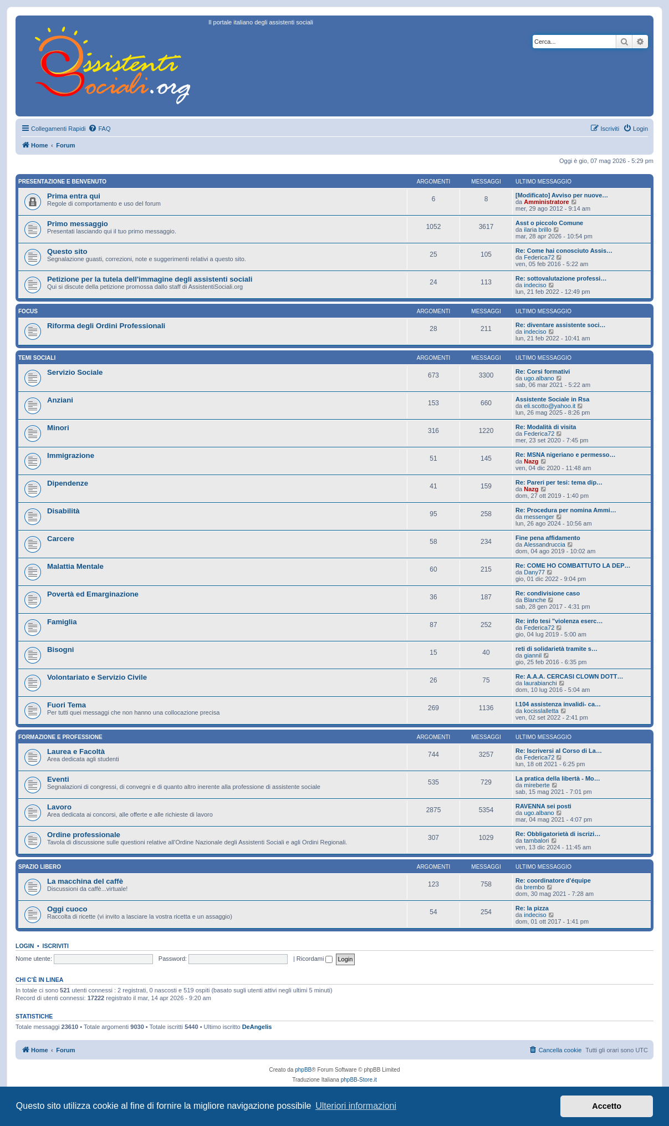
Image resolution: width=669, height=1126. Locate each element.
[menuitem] (99, 128)
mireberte (536, 785)
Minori (58, 428)
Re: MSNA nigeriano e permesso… (565, 454)
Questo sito (67, 251)
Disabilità (63, 511)
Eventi (58, 779)
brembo (534, 887)
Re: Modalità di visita (545, 427)
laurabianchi (540, 683)
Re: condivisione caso (547, 593)
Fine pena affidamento (547, 537)
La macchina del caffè (85, 881)
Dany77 (534, 572)
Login (25, 945)
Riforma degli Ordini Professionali (106, 326)
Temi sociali (36, 358)
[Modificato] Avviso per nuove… (561, 195)
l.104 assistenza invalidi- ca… (558, 704)
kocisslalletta (541, 710)
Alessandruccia (544, 544)
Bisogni (60, 649)
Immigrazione (70, 455)
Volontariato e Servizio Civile (97, 677)
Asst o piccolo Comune (549, 223)
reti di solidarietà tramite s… (556, 648)
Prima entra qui (73, 196)
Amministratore (546, 201)
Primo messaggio (77, 224)
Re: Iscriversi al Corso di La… (558, 750)
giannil (533, 655)
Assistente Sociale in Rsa (552, 399)
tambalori (536, 840)
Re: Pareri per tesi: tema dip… (558, 482)
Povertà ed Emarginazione (93, 594)
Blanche (535, 600)
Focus (28, 311)
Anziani (60, 400)
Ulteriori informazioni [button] (355, 1105)
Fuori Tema (66, 705)
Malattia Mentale (75, 566)
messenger (539, 516)
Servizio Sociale (75, 372)
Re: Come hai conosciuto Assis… (563, 250)
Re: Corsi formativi (542, 371)
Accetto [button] (606, 1106)
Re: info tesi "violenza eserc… (558, 621)
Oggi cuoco (67, 909)
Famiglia (62, 622)
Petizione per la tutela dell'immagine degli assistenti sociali (149, 279)
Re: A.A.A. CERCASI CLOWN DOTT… (569, 676)
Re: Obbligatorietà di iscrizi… (557, 834)
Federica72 (539, 257)
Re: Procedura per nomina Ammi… (565, 510)
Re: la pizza (532, 908)
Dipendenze (67, 483)
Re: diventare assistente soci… (560, 325)
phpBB (303, 1070)
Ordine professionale (83, 835)
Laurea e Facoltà (76, 751)
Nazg (531, 461)
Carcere (60, 538)
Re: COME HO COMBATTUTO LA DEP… (573, 565)
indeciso (535, 285)
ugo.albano (539, 378)
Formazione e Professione (60, 737)
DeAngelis (257, 1026)
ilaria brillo (537, 229)
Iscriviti (56, 945)
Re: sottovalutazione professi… (560, 278)
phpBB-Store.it (359, 1080)
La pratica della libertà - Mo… (557, 778)
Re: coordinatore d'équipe (553, 880)
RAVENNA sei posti (543, 806)
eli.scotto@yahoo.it (549, 405)
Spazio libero (39, 867)
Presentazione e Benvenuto (62, 182)
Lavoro (59, 807)
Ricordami (315, 958)
